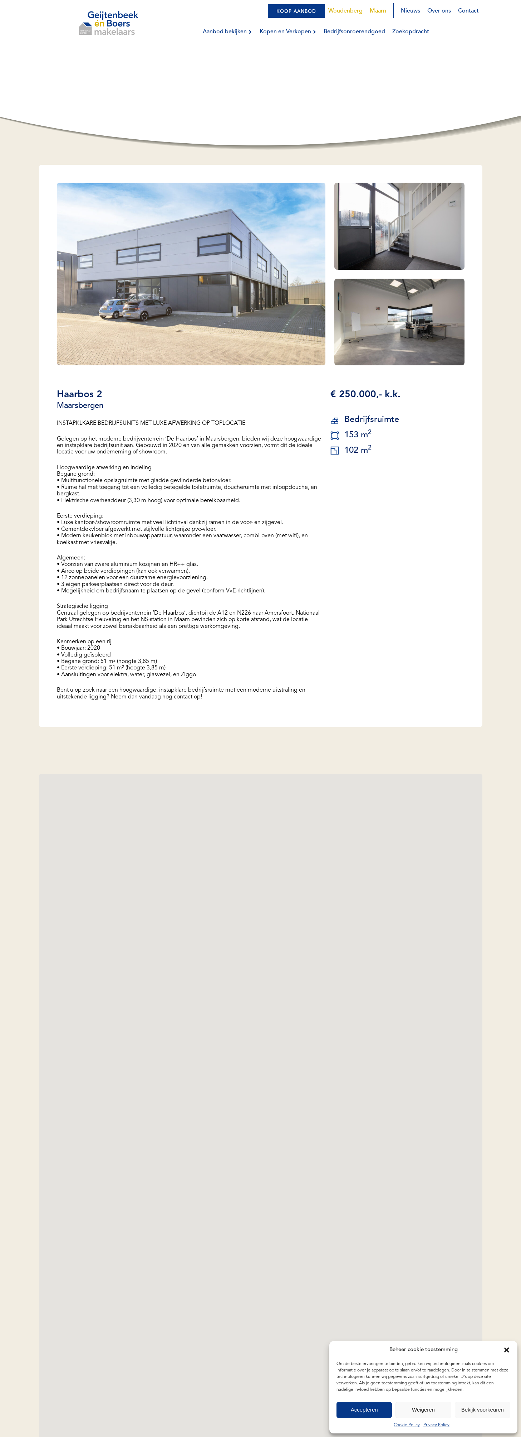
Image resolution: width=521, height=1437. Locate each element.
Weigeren (423, 1410)
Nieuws (410, 11)
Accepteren (364, 1410)
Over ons (439, 11)
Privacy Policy (436, 1425)
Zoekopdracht (410, 32)
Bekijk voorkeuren (482, 1410)
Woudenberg (345, 11)
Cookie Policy (407, 1425)
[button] (506, 1350)
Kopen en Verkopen (288, 32)
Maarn (378, 11)
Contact (468, 11)
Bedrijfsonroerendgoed (354, 32)
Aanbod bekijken (227, 32)
